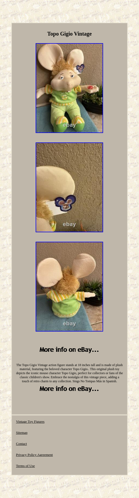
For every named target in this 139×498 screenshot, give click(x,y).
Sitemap (22, 433)
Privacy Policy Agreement (34, 455)
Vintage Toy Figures (30, 421)
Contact (21, 444)
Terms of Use (25, 466)
